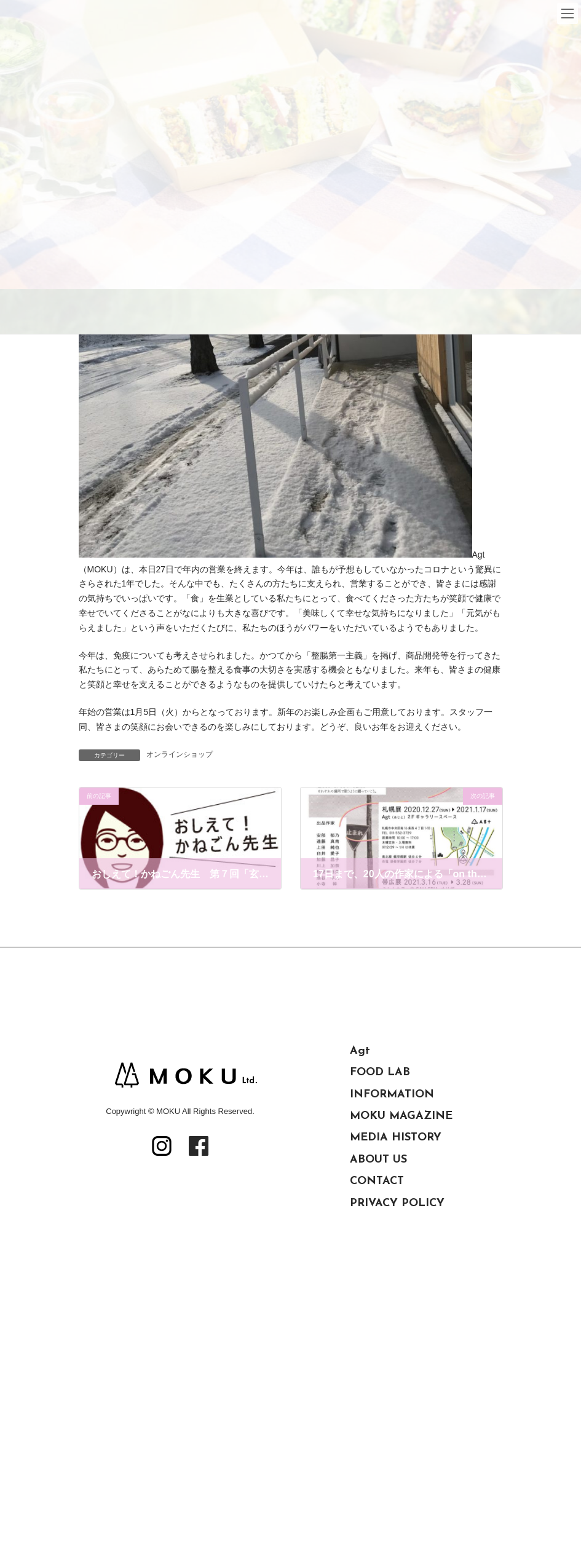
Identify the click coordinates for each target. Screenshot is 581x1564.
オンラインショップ (179, 754)
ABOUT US (378, 1160)
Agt (360, 1051)
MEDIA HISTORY (395, 1137)
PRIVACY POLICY (397, 1203)
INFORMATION (392, 1094)
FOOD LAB (380, 1072)
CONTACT (377, 1181)
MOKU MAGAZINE (401, 1116)
